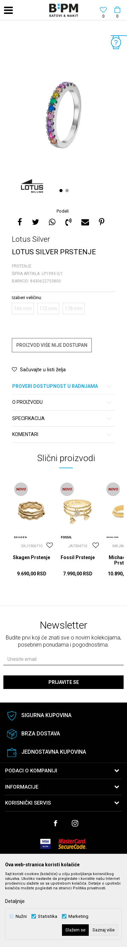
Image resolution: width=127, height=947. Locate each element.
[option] (63, 115)
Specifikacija (62, 418)
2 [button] (68, 190)
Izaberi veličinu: (27, 297)
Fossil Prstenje (78, 557)
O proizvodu (62, 402)
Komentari (62, 434)
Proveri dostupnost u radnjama (62, 386)
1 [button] (62, 190)
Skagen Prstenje (31, 557)
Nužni (21, 916)
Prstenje (21, 266)
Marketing (78, 916)
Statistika (47, 916)
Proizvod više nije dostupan (51, 345)
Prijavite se (63, 682)
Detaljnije (15, 901)
